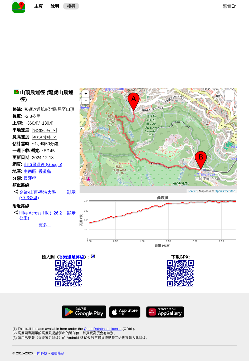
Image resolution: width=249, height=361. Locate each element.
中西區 (30, 171)
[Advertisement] (124, 49)
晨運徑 (30, 178)
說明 (55, 6)
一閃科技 (40, 353)
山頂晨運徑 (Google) (43, 164)
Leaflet (192, 191)
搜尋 (71, 6)
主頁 (38, 6)
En (234, 6)
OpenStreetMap (225, 191)
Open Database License (102, 329)
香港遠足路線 (71, 257)
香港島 (44, 171)
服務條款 (57, 353)
